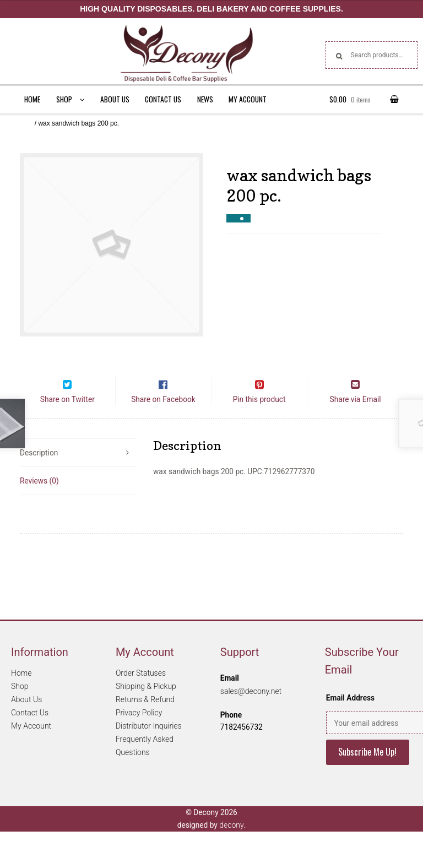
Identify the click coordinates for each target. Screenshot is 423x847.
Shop (64, 99)
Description (39, 468)
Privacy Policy (139, 728)
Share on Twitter (67, 414)
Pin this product (259, 414)
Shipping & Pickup (146, 702)
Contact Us (163, 99)
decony (231, 840)
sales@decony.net (250, 706)
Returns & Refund (145, 715)
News (205, 99)
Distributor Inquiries (149, 741)
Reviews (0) (39, 496)
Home (32, 99)
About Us (114, 99)
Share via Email (355, 414)
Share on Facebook (163, 414)
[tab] (78, 469)
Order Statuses (141, 689)
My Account (248, 99)
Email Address (350, 713)
